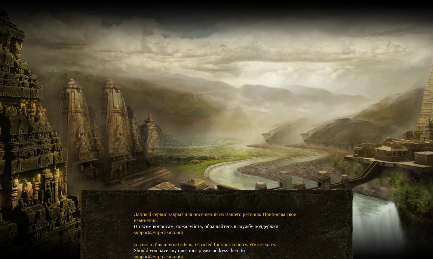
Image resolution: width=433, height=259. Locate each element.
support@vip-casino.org (158, 232)
